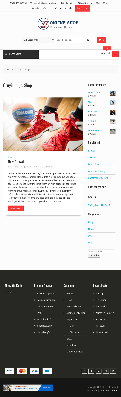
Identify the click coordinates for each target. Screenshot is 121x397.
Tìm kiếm (94, 255)
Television (93, 157)
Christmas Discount (98, 177)
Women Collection (76, 312)
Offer (90, 235)
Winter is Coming (96, 171)
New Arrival (16, 161)
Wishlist (36, 8)
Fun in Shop (94, 164)
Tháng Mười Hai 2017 (99, 205)
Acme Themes (110, 390)
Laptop (91, 150)
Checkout (75, 332)
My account (73, 319)
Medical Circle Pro (46, 299)
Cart (45, 8)
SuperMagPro (44, 332)
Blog (90, 222)
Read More (15, 208)
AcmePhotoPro (45, 319)
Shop (10, 157)
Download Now (75, 351)
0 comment (48, 166)
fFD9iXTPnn (31, 166)
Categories (13, 54)
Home (70, 293)
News (91, 228)
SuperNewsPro (45, 325)
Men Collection (74, 306)
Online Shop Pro (45, 293)
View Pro (71, 345)
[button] (115, 54)
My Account (82, 8)
